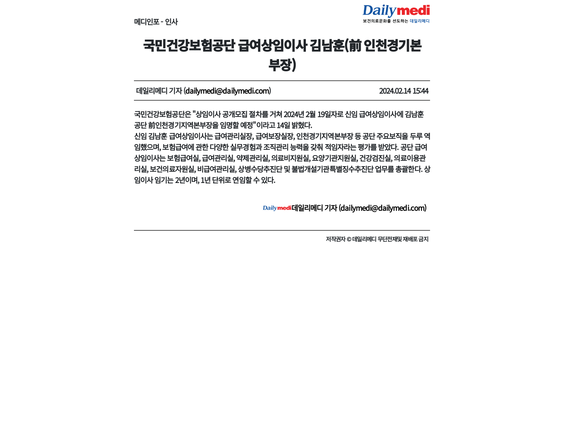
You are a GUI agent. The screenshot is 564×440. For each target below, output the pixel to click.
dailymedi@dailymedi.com (227, 90)
